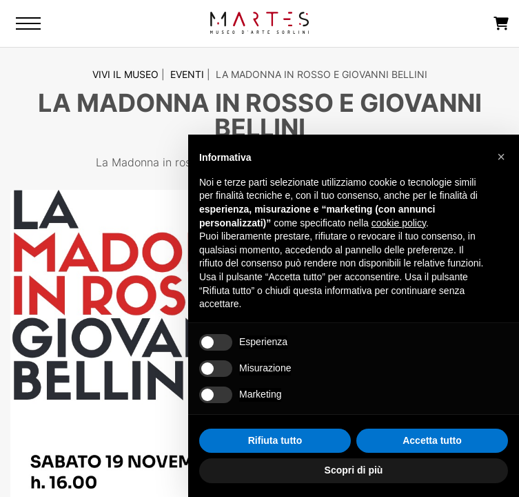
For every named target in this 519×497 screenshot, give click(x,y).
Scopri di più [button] (354, 470)
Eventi (187, 74)
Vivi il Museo (125, 74)
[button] (501, 157)
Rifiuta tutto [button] (275, 440)
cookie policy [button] (399, 222)
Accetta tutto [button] (432, 440)
